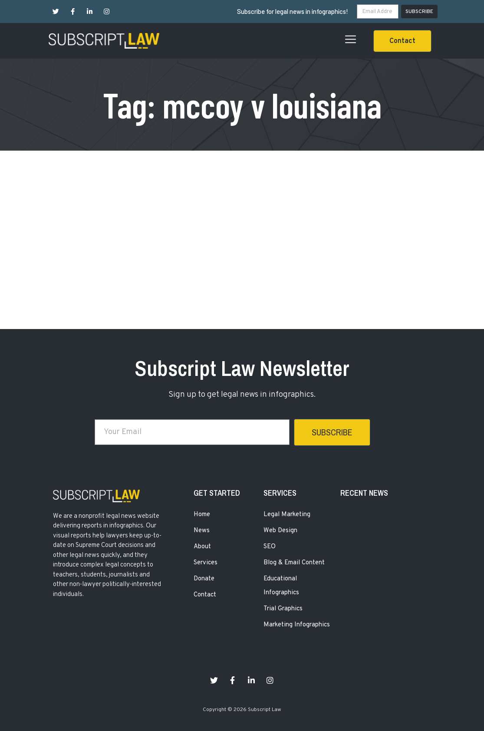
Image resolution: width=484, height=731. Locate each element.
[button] (402, 41)
